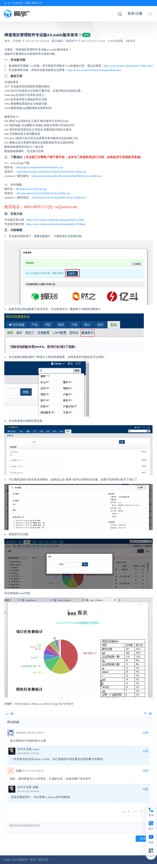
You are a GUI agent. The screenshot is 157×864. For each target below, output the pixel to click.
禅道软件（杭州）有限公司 (32, 859)
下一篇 (147, 713)
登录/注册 (134, 13)
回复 (146, 732)
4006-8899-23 (33, 3)
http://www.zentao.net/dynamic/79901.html (128, 65)
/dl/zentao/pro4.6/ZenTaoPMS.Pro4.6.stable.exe (59, 197)
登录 (143, 838)
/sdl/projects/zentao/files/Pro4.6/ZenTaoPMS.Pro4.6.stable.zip (51, 171)
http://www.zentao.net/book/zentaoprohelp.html (94, 70)
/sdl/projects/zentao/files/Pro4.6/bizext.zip (39, 167)
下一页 (144, 811)
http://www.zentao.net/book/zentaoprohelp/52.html (55, 219)
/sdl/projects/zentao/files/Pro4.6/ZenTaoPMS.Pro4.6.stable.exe (66, 176)
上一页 (126, 811)
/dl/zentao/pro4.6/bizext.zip (31, 188)
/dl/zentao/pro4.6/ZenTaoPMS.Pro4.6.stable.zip (43, 193)
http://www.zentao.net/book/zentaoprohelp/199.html (56, 224)
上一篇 (9, 713)
